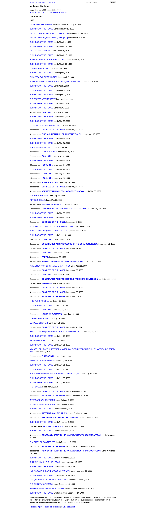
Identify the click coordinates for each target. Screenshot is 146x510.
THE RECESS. (36, 387)
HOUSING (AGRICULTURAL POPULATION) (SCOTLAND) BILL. (56, 82)
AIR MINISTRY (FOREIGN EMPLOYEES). (47, 489)
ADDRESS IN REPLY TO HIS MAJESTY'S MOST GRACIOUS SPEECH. (72, 435)
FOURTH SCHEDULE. (39, 196)
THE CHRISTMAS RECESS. (41, 484)
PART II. (45, 257)
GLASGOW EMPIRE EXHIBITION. (44, 77)
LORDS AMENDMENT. (39, 68)
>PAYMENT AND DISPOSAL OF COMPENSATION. (63, 191)
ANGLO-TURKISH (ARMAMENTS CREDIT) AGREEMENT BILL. (56, 332)
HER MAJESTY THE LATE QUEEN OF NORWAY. (50, 471)
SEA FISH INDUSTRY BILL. (41, 147)
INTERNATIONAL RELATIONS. (42, 400)
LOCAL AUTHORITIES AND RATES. (44, 125)
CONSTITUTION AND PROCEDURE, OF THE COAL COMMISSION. (70, 279)
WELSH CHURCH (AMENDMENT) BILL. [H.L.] (49, 33)
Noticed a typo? (36, 507)
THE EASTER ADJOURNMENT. (43, 99)
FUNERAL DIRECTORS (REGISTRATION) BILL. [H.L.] (52, 226)
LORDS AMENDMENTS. (52, 314)
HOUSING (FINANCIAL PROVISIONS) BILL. (48, 60)
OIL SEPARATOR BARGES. (41, 24)
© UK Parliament (68, 507)
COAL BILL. (47, 112)
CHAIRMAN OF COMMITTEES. (43, 442)
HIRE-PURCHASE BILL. (40, 301)
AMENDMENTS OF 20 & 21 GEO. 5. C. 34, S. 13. (50, 266)
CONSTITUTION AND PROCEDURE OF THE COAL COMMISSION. (70, 244)
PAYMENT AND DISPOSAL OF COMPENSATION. (62, 261)
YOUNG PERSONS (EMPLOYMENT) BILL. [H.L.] (50, 231)
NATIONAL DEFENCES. (53, 426)
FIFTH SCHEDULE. (38, 200)
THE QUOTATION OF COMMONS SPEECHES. (49, 480)
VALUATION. (47, 283)
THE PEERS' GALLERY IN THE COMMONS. (60, 418)
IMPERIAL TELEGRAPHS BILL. (43, 361)
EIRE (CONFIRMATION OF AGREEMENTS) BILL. (62, 134)
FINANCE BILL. (48, 356)
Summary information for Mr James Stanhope (48, 12)
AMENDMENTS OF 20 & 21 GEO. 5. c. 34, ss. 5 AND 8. (66, 209)
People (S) (51, 2)
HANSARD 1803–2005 (37, 2)
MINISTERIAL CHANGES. (40, 51)
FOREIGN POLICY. (50, 152)
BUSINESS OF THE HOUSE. (42, 29)
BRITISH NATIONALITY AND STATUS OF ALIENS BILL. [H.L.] (55, 374)
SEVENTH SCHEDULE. (51, 204)
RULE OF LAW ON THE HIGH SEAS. (45, 462)
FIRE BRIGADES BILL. (39, 340)
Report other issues (52, 507)
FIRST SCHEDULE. (50, 182)
